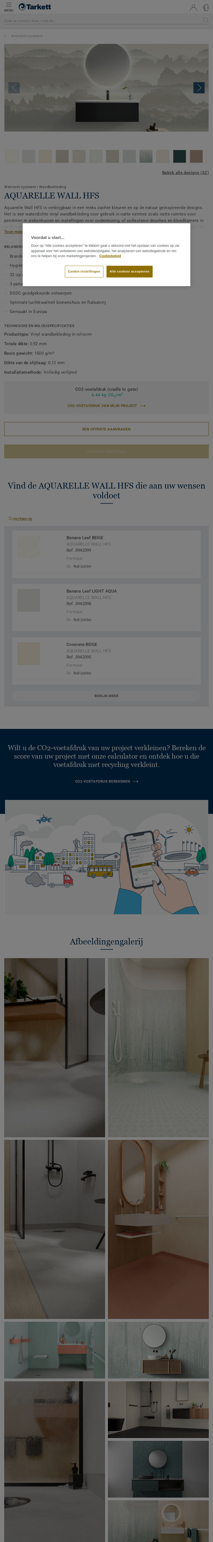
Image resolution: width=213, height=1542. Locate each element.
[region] (106, 254)
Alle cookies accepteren (130, 271)
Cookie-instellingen (84, 271)
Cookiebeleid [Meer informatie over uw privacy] (110, 256)
